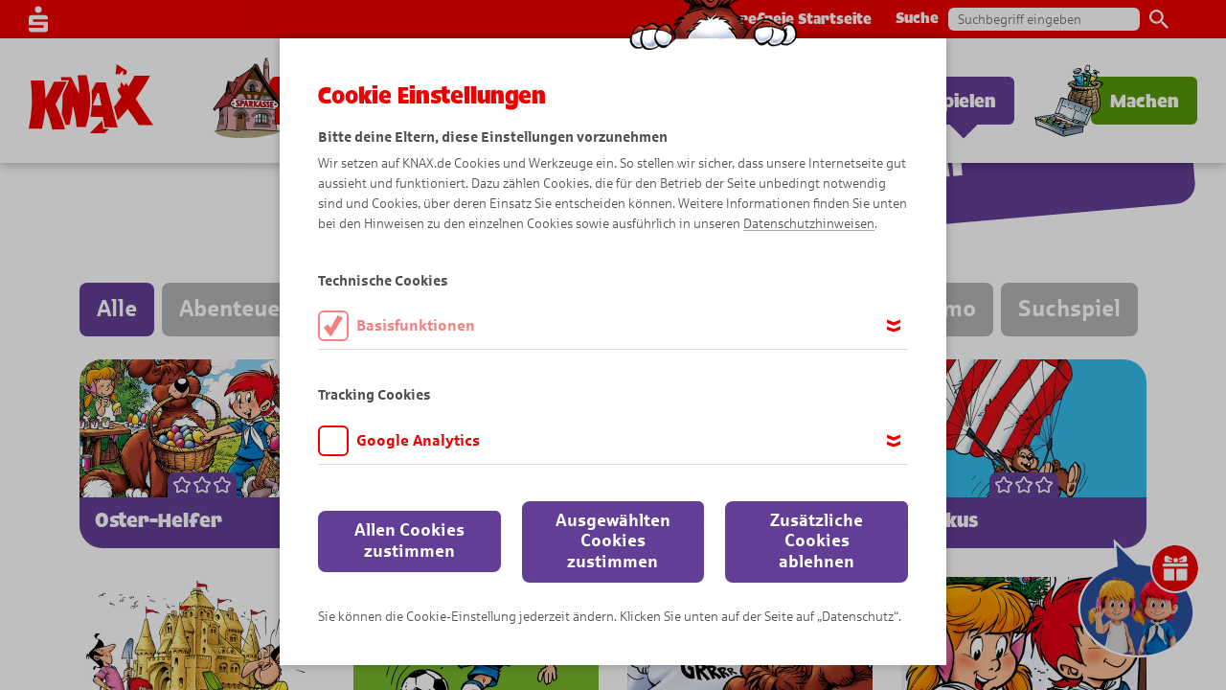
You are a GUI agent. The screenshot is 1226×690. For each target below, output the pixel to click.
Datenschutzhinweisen (808, 224)
